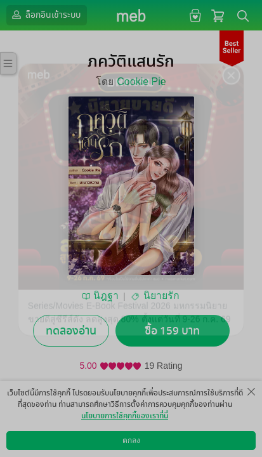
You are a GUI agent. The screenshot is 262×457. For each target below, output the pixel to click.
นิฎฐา (106, 295)
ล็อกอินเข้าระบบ (45, 15)
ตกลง (131, 440)
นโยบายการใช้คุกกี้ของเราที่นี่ (124, 415)
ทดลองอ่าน (71, 331)
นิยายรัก (161, 295)
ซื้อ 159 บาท (172, 331)
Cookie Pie (141, 81)
